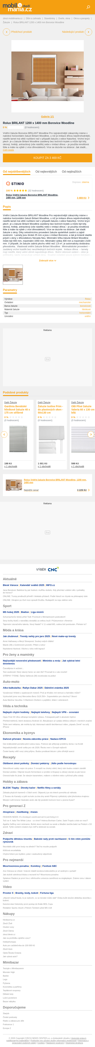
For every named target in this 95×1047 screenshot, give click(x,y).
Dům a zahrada (33, 18)
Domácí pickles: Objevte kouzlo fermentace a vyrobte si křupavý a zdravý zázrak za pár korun (44, 772)
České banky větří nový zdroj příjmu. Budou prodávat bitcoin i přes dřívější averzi (38, 751)
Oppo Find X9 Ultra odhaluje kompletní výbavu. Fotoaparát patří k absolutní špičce (39, 717)
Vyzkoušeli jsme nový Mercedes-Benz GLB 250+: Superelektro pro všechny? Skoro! (40, 696)
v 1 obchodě (10, 466)
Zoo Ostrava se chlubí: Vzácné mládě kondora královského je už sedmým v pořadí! (39, 871)
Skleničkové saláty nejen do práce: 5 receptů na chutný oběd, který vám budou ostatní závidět (44, 768)
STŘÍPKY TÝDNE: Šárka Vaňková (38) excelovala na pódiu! (29, 676)
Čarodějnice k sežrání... (13, 668)
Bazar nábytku (9, 1001)
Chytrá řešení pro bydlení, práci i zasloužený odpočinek (27, 854)
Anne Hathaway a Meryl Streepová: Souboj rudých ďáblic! (28, 641)
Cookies (41, 1043)
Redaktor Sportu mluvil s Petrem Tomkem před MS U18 (27, 908)
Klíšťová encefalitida (12, 850)
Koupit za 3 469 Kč (47, 157)
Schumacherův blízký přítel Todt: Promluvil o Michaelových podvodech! (34, 617)
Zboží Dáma (8, 931)
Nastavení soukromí (55, 1043)
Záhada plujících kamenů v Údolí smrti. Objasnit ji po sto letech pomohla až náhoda (40, 792)
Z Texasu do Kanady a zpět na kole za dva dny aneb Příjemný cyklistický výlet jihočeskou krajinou (46, 796)
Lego (5, 979)
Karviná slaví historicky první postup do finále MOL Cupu (28, 904)
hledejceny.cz (9, 920)
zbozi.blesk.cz (9, 934)
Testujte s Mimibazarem (13, 968)
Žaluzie (6, 22)
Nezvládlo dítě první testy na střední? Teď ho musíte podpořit (30, 846)
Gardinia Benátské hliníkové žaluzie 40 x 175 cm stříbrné (17, 409)
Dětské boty (8, 994)
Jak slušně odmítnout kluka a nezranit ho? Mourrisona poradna (30, 874)
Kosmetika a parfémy (12, 987)
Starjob (6, 1013)
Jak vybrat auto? (10, 956)
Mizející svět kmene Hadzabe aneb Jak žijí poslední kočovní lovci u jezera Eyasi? (39, 800)
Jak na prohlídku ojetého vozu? (16, 938)
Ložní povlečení (10, 998)
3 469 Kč (81, 197)
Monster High (9, 972)
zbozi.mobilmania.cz (12, 18)
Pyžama (6, 983)
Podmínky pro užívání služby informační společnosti (53, 1040)
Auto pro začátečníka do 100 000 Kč (19, 945)
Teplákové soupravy (11, 990)
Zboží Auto (7, 949)
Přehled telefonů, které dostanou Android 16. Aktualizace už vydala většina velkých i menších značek (47, 721)
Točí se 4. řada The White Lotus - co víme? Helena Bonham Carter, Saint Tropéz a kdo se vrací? (45, 820)
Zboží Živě (7, 923)
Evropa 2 (7, 1028)
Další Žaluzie (10, 402)
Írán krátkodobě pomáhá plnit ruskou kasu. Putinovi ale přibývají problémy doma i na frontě (43, 744)
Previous (4, 434)
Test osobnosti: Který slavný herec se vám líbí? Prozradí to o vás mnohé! (35, 672)
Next (91, 434)
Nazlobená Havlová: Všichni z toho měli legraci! (24, 649)
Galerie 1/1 (47, 116)
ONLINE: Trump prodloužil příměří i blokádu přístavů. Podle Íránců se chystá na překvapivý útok (45, 596)
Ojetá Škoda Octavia (12, 953)
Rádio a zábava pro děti (13, 1021)
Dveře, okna (64, 18)
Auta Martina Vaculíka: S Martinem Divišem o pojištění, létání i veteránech (35, 700)
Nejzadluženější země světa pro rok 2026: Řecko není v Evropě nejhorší (35, 747)
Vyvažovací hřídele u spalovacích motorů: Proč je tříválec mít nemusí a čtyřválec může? (41, 693)
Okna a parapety (82, 18)
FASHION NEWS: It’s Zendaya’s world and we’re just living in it (30, 817)
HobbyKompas (9, 942)
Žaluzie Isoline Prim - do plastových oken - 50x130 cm (50, 409)
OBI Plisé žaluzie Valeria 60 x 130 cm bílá (82, 409)
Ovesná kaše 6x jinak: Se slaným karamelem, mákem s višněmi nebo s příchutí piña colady (43, 775)
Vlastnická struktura (74, 1043)
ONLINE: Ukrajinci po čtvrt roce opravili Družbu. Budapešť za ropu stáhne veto (37, 600)
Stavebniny (49, 18)
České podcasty (10, 1017)
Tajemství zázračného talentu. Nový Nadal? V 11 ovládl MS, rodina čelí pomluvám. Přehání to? (44, 624)
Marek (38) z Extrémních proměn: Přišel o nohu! (24, 645)
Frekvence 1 (8, 1024)
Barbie (6, 976)
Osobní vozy (8, 927)
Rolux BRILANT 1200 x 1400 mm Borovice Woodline (38, 123)
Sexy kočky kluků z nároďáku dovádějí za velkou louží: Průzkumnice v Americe (37, 621)
